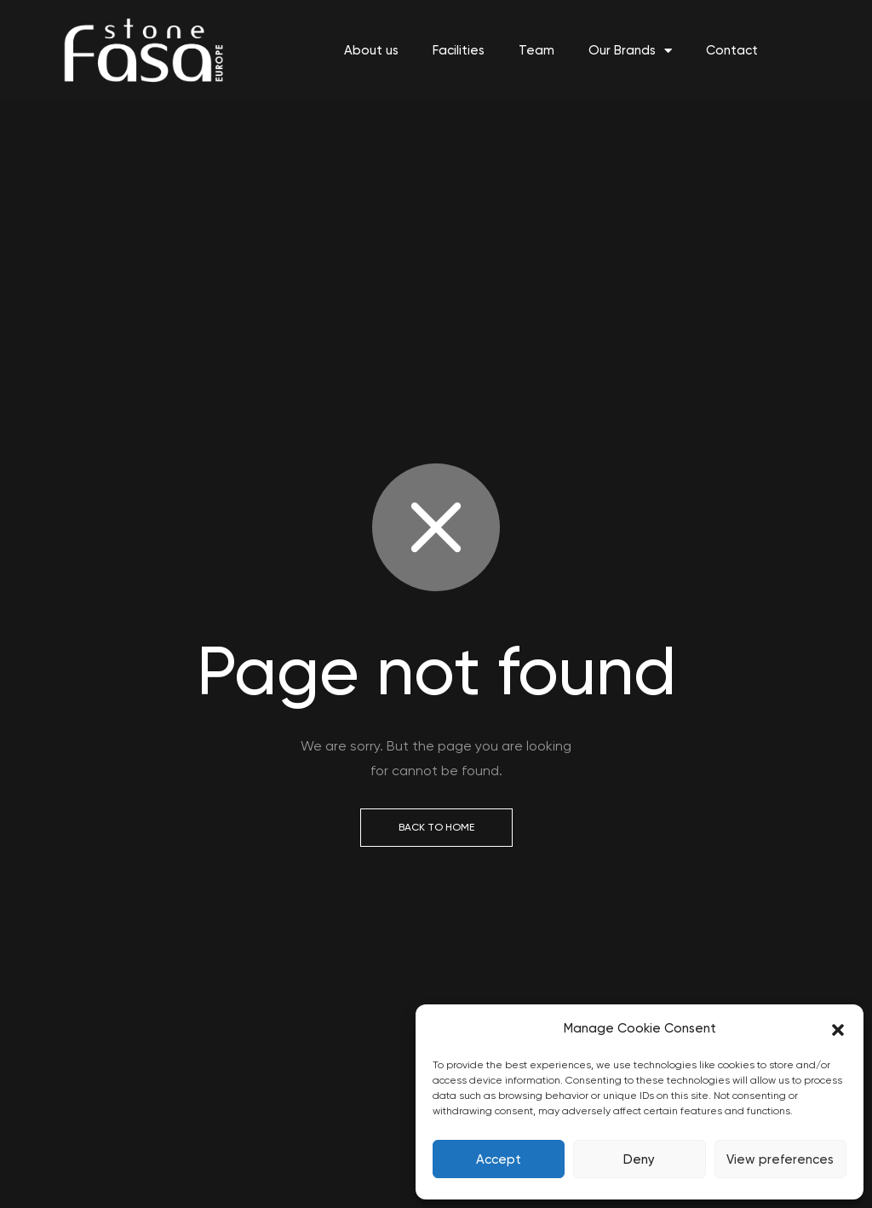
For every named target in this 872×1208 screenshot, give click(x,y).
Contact (732, 50)
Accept (498, 1159)
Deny (639, 1159)
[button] (837, 1029)
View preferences (780, 1159)
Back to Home (436, 827)
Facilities (459, 50)
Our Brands (630, 51)
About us (371, 50)
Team (536, 50)
